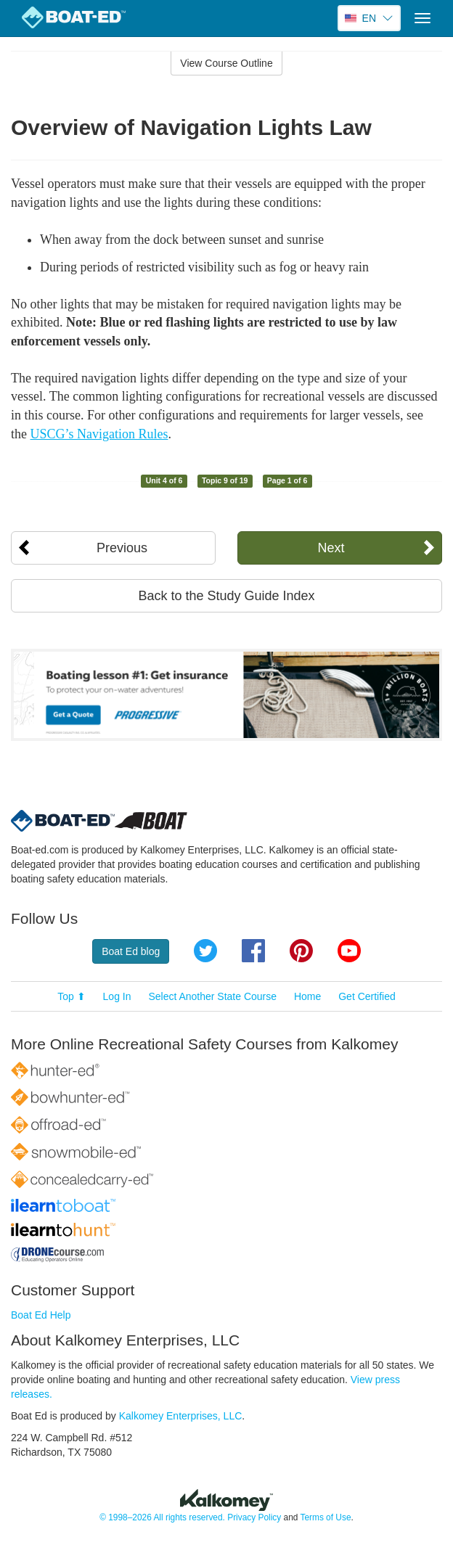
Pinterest (301, 950)
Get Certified (367, 996)
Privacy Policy (254, 1517)
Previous (122, 548)
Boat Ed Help (41, 1315)
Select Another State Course (212, 996)
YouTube (349, 950)
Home (307, 996)
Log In (117, 996)
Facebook (253, 950)
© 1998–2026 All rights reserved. (162, 1517)
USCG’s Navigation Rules (99, 434)
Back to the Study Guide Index (226, 596)
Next (330, 548)
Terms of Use (325, 1517)
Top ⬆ (71, 996)
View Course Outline (226, 63)
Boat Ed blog (131, 951)
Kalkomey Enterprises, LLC (180, 1416)
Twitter (205, 950)
